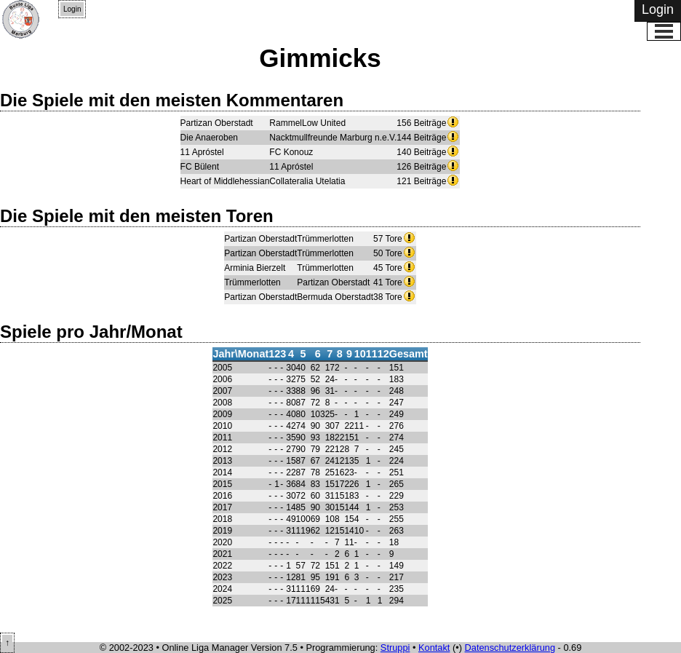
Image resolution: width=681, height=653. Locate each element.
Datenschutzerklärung (510, 647)
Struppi (395, 647)
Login (72, 9)
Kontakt (434, 647)
